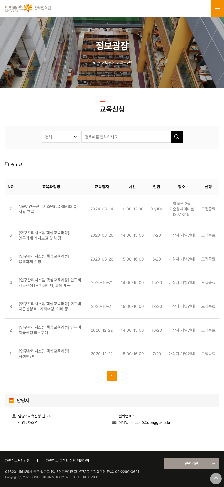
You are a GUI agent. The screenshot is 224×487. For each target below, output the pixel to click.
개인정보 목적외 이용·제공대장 (67, 461)
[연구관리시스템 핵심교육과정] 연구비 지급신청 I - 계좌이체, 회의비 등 (50, 283)
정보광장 (108, 62)
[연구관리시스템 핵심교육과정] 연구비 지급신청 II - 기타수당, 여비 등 (50, 306)
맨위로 (216, 478)
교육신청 (126, 62)
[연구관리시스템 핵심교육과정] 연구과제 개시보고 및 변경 (44, 235)
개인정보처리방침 (17, 461)
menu (217, 8)
